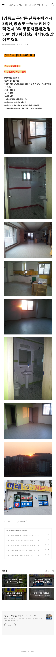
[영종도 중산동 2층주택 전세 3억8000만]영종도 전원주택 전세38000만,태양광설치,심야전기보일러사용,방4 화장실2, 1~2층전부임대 (21, 536)
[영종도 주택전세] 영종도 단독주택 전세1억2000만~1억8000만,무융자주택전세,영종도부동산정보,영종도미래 (21, 546)
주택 (7, 530)
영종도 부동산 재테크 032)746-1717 (20, 615)
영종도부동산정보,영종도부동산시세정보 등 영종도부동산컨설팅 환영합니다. (23, 620)
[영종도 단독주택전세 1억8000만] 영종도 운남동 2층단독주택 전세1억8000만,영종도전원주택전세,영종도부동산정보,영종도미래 (21, 556)
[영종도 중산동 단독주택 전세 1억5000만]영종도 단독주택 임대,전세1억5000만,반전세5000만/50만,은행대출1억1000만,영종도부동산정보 (21, 541)
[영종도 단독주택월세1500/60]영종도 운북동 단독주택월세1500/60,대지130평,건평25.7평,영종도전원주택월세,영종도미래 (21, 551)
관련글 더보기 (49, 571)
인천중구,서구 (13, 530)
